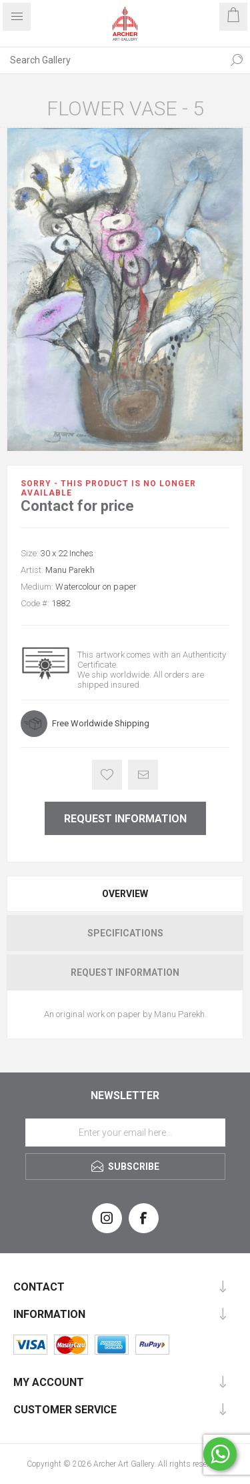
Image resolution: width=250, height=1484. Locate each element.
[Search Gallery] (111, 60)
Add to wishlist (107, 775)
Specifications (125, 933)
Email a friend (143, 775)
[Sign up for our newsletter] (125, 1133)
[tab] (125, 894)
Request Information (125, 818)
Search (236, 60)
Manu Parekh (70, 570)
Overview (125, 893)
